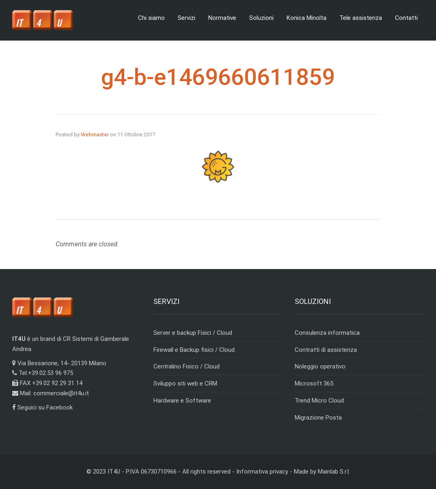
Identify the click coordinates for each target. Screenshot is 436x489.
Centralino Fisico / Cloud (186, 366)
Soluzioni (261, 18)
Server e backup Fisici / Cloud (192, 332)
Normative (222, 18)
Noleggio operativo (320, 366)
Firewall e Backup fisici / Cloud (194, 349)
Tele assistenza (360, 18)
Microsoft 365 (314, 383)
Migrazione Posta (318, 417)
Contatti (406, 18)
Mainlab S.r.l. (334, 471)
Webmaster (95, 134)
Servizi (186, 18)
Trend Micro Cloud (319, 400)
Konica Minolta (306, 18)
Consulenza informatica (327, 332)
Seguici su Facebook (42, 407)
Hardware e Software (182, 400)
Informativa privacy (262, 471)
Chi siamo (151, 18)
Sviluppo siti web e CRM (185, 383)
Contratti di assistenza (326, 349)
